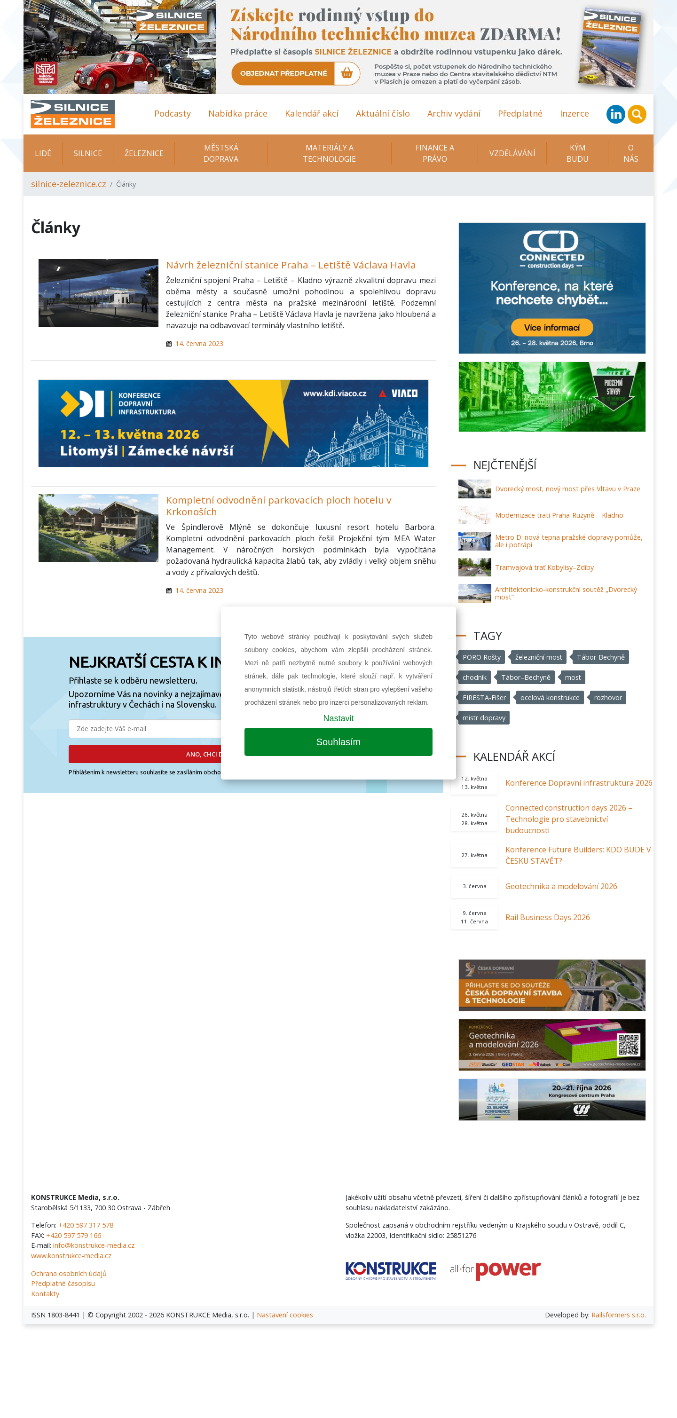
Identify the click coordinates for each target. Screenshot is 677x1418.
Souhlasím (338, 742)
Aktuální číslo (383, 113)
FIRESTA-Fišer (484, 697)
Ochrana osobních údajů (69, 1273)
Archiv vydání (453, 113)
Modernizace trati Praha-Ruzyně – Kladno (559, 515)
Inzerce (574, 113)
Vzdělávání (512, 153)
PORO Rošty (482, 657)
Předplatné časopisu (63, 1283)
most (573, 677)
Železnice (144, 153)
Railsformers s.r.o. (618, 1314)
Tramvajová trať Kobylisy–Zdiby (544, 567)
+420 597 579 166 (73, 1235)
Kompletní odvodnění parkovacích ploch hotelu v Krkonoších (278, 505)
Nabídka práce (238, 113)
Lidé (43, 153)
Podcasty (172, 113)
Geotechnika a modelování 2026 (561, 886)
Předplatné (520, 113)
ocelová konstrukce (550, 697)
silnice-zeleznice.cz (68, 183)
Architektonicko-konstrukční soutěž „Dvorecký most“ (566, 593)
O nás (630, 153)
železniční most (539, 657)
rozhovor (608, 697)
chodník (475, 677)
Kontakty (45, 1293)
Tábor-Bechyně (602, 657)
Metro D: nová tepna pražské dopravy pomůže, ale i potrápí (569, 541)
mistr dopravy (484, 717)
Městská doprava (221, 153)
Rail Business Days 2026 (547, 917)
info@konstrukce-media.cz (93, 1245)
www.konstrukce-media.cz (71, 1255)
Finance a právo (435, 153)
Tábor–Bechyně (526, 677)
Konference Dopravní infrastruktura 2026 (579, 783)
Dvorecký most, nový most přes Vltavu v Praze (567, 488)
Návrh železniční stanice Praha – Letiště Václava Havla (291, 264)
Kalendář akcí (311, 113)
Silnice (88, 153)
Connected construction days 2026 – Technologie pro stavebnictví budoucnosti (568, 819)
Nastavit (338, 718)
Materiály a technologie (329, 153)
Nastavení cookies (285, 1314)
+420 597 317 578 (85, 1225)
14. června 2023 (199, 343)
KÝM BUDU (578, 153)
